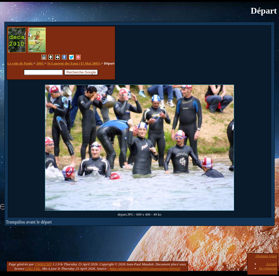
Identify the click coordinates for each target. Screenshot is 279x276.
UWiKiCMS (43, 264)
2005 (40, 63)
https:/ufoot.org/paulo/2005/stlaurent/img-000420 (145, 268)
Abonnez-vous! (266, 256)
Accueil (271, 264)
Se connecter (268, 268)
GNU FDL (32, 268)
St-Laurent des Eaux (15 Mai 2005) (74, 63)
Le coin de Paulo (20, 63)
